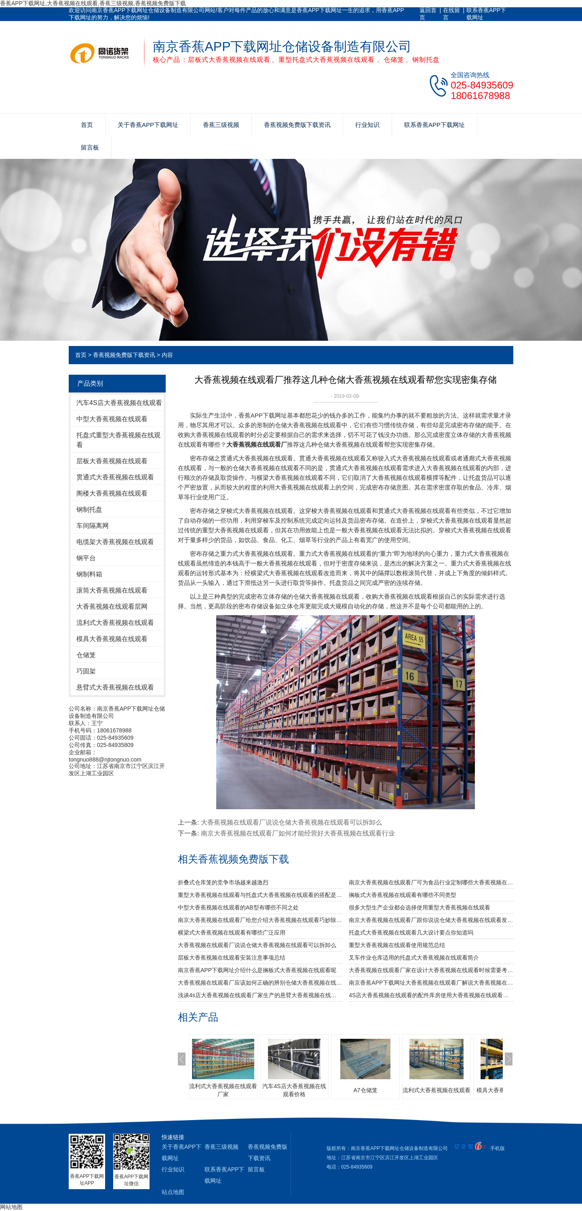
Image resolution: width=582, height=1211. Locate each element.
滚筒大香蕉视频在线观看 (112, 590)
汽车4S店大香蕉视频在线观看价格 (294, 1090)
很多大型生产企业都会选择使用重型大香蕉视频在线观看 (419, 907)
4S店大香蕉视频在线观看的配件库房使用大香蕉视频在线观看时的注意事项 (431, 995)
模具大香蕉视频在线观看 (112, 638)
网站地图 (11, 1207)
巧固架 (86, 671)
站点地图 (173, 1192)
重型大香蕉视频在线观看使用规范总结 (397, 945)
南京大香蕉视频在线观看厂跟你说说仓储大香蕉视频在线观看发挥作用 (431, 920)
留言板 (90, 147)
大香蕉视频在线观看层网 (112, 606)
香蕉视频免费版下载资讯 (297, 124)
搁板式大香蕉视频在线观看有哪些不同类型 (402, 895)
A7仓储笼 (365, 1090)
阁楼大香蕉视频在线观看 (112, 493)
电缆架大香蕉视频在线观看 (115, 541)
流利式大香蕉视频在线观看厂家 (223, 1090)
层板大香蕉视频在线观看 (112, 461)
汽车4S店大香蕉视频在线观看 (119, 402)
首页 (87, 124)
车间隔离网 (92, 525)
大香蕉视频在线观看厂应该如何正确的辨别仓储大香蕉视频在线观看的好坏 (260, 982)
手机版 (497, 1148)
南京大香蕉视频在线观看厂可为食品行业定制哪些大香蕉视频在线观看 (431, 882)
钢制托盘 (89, 509)
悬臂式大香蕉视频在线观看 (115, 687)
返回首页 (428, 14)
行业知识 (367, 124)
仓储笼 (86, 655)
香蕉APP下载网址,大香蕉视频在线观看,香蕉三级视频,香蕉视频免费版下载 (93, 3)
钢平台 (86, 558)
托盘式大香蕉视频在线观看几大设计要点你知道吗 (411, 932)
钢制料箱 (89, 574)
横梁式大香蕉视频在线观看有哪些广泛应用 (231, 932)
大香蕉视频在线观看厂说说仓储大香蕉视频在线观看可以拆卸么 (291, 822)
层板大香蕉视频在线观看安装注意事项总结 (231, 957)
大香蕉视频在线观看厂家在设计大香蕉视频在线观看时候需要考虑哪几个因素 (431, 970)
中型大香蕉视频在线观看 (112, 419)
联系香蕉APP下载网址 (486, 14)
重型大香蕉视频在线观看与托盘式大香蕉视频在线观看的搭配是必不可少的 (260, 895)
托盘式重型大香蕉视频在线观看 (118, 440)
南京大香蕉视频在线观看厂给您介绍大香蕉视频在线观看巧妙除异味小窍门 (260, 920)
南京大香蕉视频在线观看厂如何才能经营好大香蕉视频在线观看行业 (298, 833)
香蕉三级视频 (221, 124)
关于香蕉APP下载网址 (148, 124)
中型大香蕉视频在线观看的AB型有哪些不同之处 (238, 907)
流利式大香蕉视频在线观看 (115, 622)
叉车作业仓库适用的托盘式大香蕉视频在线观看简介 (414, 957)
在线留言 (451, 14)
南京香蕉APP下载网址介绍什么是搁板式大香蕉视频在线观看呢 (257, 970)
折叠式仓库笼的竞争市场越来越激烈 (223, 882)
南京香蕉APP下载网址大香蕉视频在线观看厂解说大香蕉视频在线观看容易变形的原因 (431, 982)
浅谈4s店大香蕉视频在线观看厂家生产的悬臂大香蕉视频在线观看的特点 (260, 995)
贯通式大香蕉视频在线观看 (115, 477)
